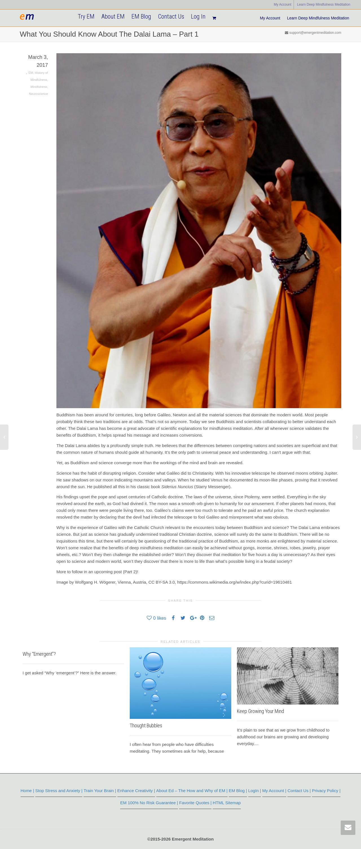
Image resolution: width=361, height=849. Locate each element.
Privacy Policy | (326, 790)
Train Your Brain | (99, 790)
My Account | (274, 790)
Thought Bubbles (146, 725)
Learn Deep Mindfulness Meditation (323, 4)
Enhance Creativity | (136, 790)
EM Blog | (238, 790)
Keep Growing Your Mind (260, 711)
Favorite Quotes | (195, 802)
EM (30, 72)
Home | (27, 790)
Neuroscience (38, 93)
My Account (282, 4)
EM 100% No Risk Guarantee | (149, 802)
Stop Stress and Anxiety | (58, 790)
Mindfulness (38, 86)
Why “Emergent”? (39, 654)
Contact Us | (299, 790)
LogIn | (254, 790)
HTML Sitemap (227, 802)
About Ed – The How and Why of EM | (192, 790)
